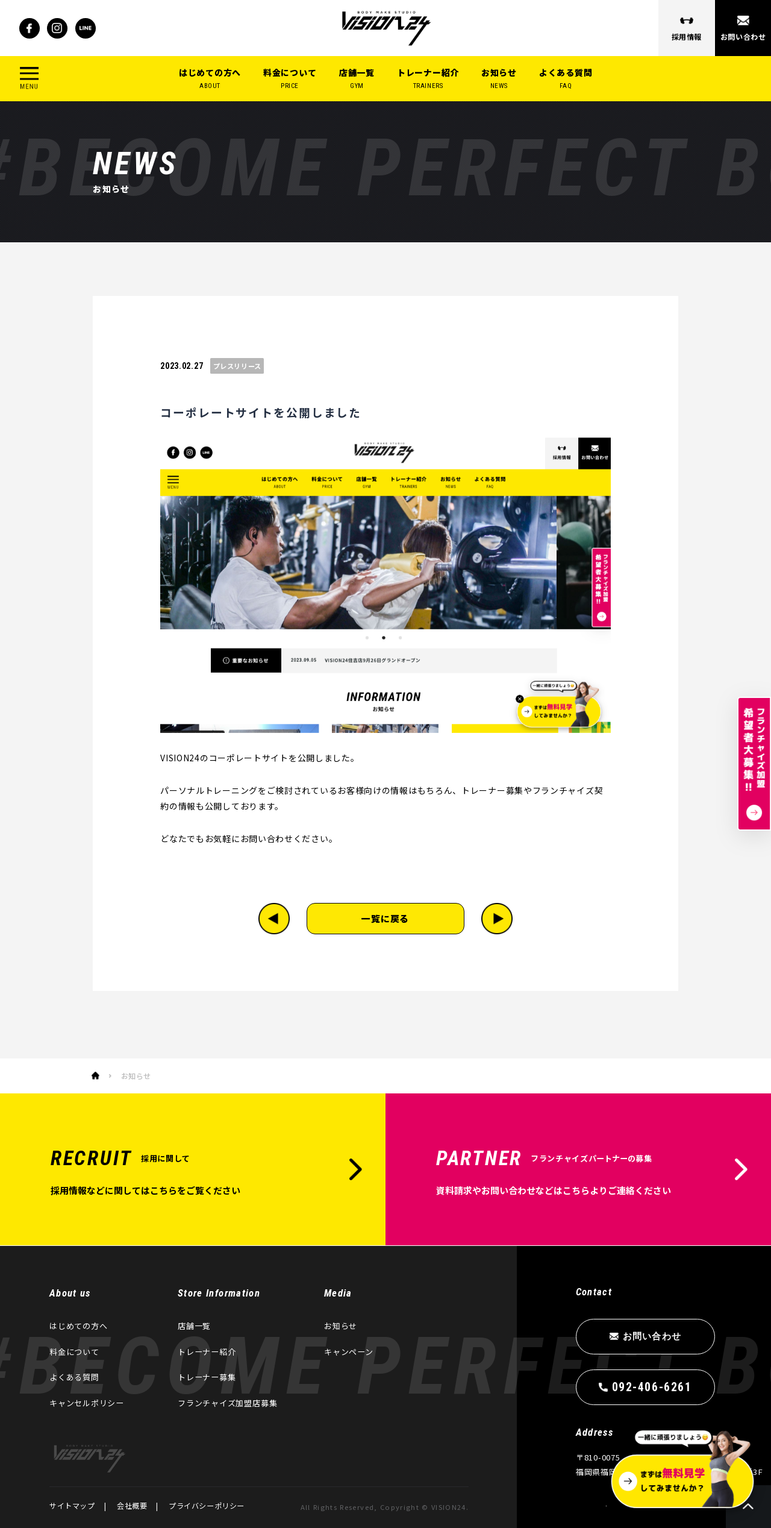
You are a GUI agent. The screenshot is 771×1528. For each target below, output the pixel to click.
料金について (289, 79)
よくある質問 (565, 79)
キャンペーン (348, 1351)
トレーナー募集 (207, 1377)
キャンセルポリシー (86, 1403)
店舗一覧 (357, 79)
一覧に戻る (386, 918)
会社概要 (132, 1505)
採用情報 (687, 36)
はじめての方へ (210, 79)
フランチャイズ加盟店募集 (227, 1403)
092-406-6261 (651, 1387)
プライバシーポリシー (207, 1505)
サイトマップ (72, 1505)
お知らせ (499, 79)
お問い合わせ (743, 36)
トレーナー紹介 (428, 79)
